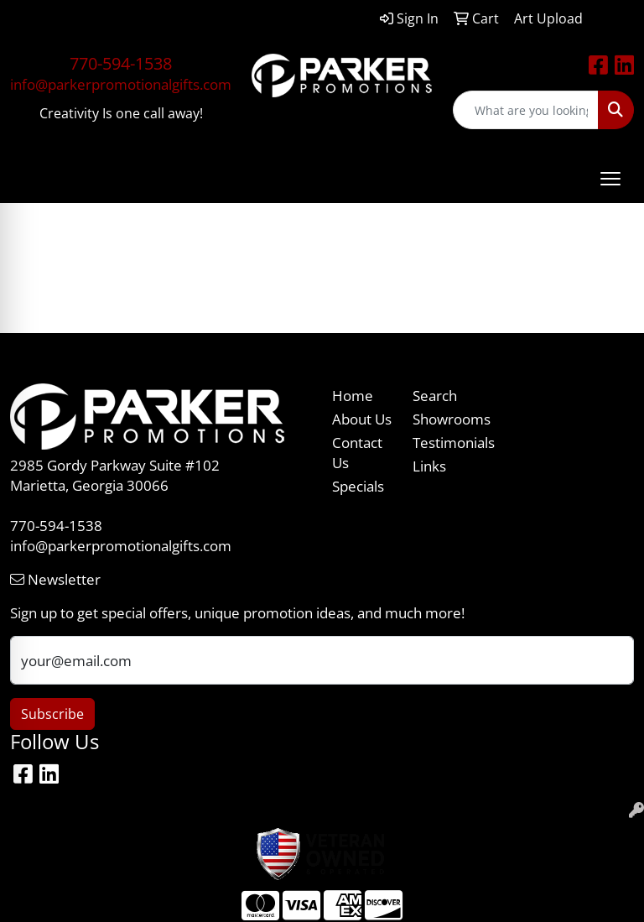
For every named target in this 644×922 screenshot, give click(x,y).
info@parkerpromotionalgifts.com (120, 84)
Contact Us (357, 452)
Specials (358, 486)
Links (429, 466)
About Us (362, 419)
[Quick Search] (526, 110)
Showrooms (443, 419)
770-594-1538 (121, 63)
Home (352, 395)
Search (435, 395)
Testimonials (443, 442)
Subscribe (52, 714)
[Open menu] (610, 178)
